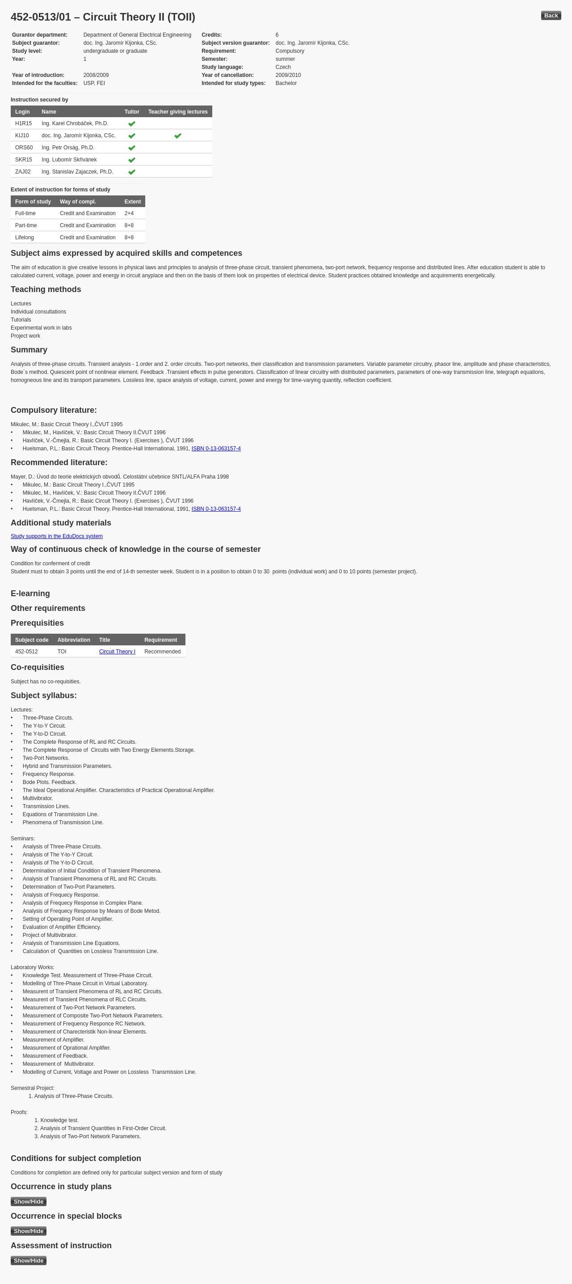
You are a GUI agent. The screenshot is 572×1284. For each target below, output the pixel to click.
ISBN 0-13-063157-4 (216, 448)
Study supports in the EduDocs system (57, 536)
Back (551, 15)
